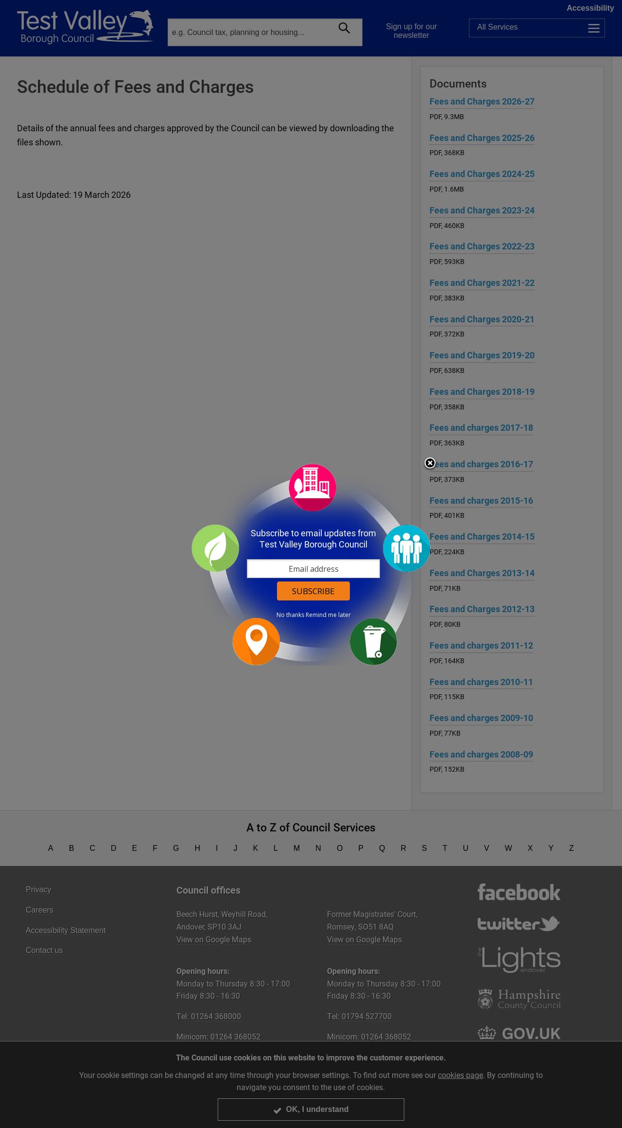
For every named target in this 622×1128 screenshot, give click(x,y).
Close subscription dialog (430, 464)
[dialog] (311, 564)
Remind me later (328, 615)
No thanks (290, 615)
